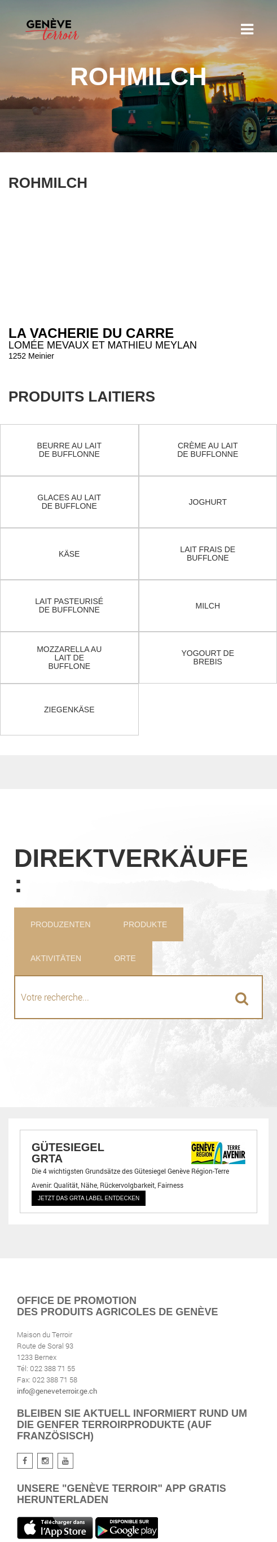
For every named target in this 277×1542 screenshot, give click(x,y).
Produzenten (60, 924)
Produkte (146, 924)
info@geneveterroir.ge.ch (57, 1391)
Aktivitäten (55, 958)
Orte (125, 958)
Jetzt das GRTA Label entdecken (88, 1198)
